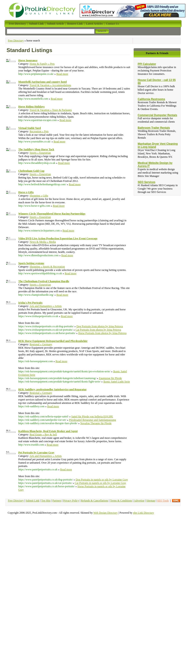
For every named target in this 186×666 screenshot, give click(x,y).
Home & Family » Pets (42, 63)
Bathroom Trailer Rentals (154, 127)
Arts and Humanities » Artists (46, 306)
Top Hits (46, 500)
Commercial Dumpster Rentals (157, 115)
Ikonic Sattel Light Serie (116, 381)
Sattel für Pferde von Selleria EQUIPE (92, 416)
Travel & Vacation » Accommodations (50, 85)
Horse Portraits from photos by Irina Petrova (102, 333)
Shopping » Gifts (39, 195)
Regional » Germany (41, 344)
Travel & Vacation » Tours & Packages (51, 110)
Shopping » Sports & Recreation (47, 266)
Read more (62, 74)
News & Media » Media (43, 241)
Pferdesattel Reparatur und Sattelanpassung (92, 419)
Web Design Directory (105, 512)
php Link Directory (143, 512)
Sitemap (150, 500)
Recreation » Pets (39, 131)
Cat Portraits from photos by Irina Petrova (98, 329)
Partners (56, 500)
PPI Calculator (147, 64)
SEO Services (146, 182)
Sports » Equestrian (40, 152)
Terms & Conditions (121, 500)
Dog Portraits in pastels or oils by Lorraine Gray (102, 479)
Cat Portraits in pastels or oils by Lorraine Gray (100, 483)
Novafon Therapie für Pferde (96, 423)
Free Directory (16, 40)
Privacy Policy (71, 500)
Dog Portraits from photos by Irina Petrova (99, 326)
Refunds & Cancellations (94, 500)
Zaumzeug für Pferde (110, 378)
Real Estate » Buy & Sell (43, 434)
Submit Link (32, 500)
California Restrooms (151, 99)
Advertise (139, 500)
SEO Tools (163, 500)
